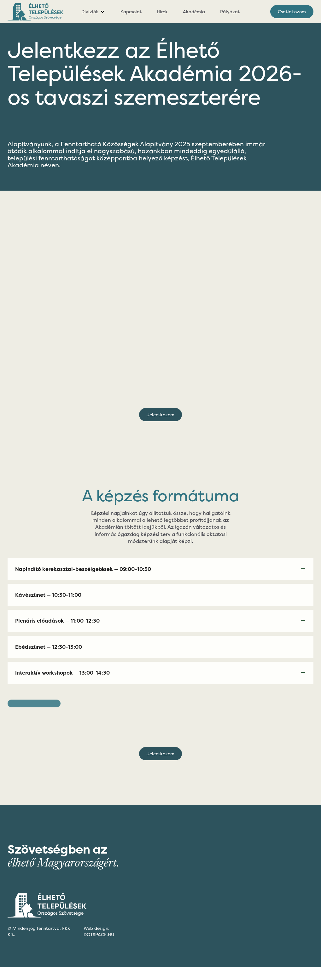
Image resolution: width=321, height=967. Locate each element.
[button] (93, 11)
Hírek (162, 11)
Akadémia (194, 11)
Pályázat (230, 11)
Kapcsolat (131, 11)
